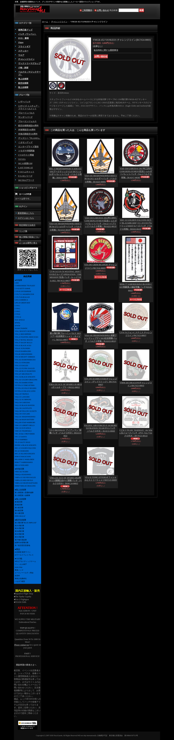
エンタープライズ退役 (28, 146)
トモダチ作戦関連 (26, 151)
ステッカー (23, 51)
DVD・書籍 (23, 38)
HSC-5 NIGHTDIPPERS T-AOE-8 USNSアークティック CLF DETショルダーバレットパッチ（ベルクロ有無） (65, 173)
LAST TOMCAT (25, 168)
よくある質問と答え (28, 243)
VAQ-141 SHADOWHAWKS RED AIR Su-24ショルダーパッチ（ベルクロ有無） (100, 178)
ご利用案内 (87, 10)
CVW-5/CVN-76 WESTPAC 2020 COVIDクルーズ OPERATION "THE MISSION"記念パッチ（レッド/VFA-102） (65, 276)
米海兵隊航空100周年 (28, 134)
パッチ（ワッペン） (27, 34)
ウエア (21, 55)
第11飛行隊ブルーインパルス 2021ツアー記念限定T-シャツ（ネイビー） (65, 336)
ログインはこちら (26, 218)
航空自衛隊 (23, 83)
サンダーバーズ (25, 117)
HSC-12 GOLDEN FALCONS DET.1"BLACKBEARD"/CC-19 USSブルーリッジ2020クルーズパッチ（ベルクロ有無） (135, 224)
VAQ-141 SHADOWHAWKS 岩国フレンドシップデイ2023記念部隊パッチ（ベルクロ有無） (100, 338)
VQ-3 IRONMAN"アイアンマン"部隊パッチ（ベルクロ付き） (65, 433)
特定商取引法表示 (27, 225)
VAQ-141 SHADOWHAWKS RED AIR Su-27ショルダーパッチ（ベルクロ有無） (65, 226)
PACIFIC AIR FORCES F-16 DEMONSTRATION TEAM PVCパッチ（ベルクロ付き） (100, 428)
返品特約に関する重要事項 (106, 50)
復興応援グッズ (25, 30)
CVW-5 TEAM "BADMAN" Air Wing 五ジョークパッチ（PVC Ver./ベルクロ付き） (135, 433)
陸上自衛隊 (23, 87)
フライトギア (24, 46)
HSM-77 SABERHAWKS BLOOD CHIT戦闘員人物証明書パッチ (135, 287)
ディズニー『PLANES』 (29, 138)
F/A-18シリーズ (25, 176)
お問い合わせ (103, 10)
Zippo (20, 42)
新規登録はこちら (26, 213)
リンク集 (23, 231)
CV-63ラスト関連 (26, 155)
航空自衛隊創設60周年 (28, 125)
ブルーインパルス (26, 113)
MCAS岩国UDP (25, 163)
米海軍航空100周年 (27, 130)
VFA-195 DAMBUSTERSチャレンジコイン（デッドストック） (100, 382)
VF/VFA (21, 159)
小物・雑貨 (23, 67)
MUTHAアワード (26, 180)
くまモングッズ (25, 142)
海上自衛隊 (23, 79)
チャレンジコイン (26, 59)
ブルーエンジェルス (27, 121)
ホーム (45, 22)
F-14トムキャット (26, 172)
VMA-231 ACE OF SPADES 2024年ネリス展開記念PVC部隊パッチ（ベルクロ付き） (65, 481)
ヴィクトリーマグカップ (29, 63)
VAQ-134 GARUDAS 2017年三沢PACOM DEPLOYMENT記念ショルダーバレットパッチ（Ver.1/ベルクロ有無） (136, 173)
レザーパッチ (24, 102)
